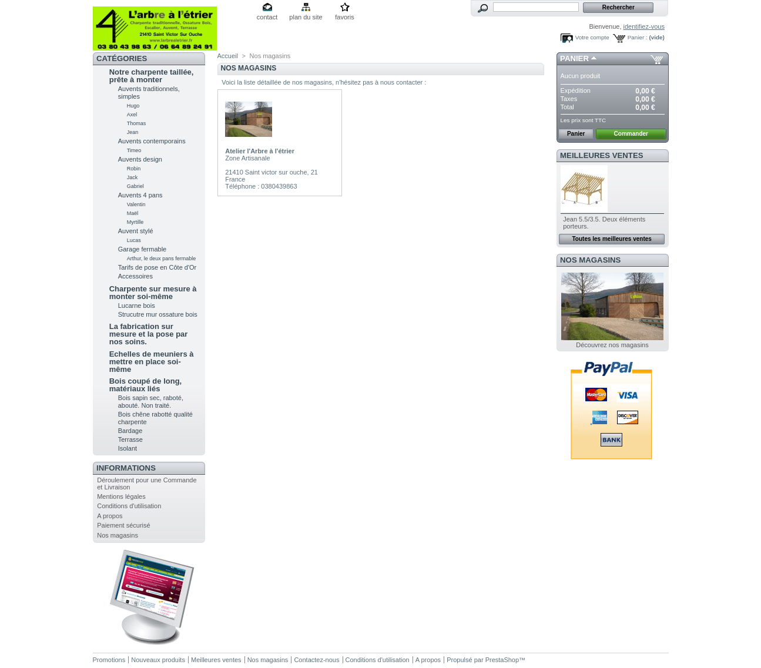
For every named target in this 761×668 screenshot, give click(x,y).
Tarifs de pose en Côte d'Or (157, 267)
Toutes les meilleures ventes (611, 239)
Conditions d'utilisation (129, 505)
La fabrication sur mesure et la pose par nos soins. (148, 334)
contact (267, 17)
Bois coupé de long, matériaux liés (145, 385)
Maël (133, 213)
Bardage (130, 430)
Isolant (127, 448)
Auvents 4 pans (140, 195)
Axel (132, 115)
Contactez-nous (316, 659)
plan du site (305, 17)
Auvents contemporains (152, 141)
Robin (134, 169)
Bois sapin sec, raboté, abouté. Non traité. (150, 401)
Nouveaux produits (158, 659)
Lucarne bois (136, 305)
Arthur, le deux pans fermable (161, 258)
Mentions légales (121, 496)
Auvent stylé (135, 230)
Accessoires (135, 276)
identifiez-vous (644, 26)
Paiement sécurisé (123, 525)
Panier (574, 58)
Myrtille (135, 222)
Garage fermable (142, 249)
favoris (344, 17)
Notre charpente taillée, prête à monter (151, 76)
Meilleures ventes (601, 155)
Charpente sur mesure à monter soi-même (153, 292)
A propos (109, 515)
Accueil (227, 55)
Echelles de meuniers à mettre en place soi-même (151, 362)
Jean (133, 132)
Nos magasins (117, 535)
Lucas (134, 240)
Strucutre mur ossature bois (157, 314)
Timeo (134, 150)
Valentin (136, 204)
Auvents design (140, 159)
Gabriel (135, 186)
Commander (631, 133)
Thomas (136, 123)
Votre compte (592, 37)
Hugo (133, 106)
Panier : (638, 37)
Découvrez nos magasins (612, 344)
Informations (126, 468)
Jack (132, 177)
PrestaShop (502, 659)
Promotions (109, 659)
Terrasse (130, 439)
